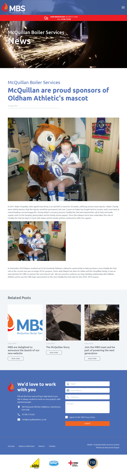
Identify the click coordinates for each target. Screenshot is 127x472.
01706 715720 (28, 414)
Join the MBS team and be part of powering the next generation (99, 350)
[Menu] (123, 7)
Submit (87, 423)
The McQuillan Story (58, 347)
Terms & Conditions (26, 446)
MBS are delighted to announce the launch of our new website (23, 350)
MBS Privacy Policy (88, 417)
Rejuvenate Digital (112, 447)
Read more (16, 358)
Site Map (11, 446)
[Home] (13, 7)
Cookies (52, 446)
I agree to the (82, 417)
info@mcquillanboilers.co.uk (34, 419)
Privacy (41, 446)
